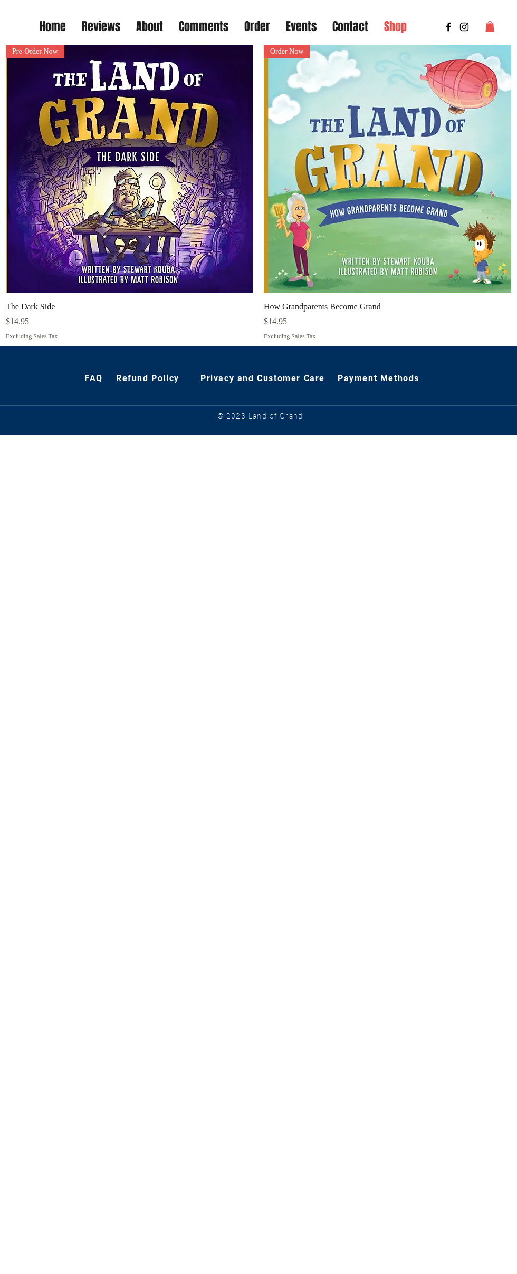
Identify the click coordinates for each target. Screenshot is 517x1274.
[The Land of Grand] (464, 27)
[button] (489, 26)
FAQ (95, 378)
